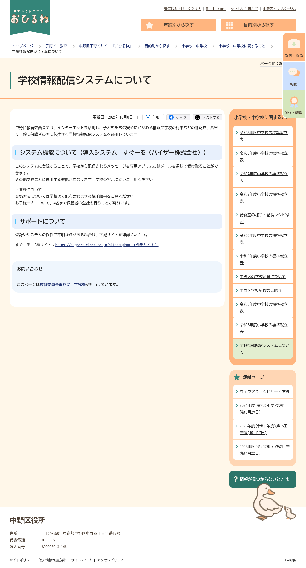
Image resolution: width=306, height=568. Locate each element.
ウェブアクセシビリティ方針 (265, 391)
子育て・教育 (56, 46)
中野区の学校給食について (263, 277)
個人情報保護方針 (52, 560)
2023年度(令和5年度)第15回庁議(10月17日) (264, 429)
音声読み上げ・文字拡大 (182, 9)
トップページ (22, 46)
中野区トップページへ (279, 9)
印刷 (156, 117)
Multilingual (216, 9)
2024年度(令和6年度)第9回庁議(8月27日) (265, 409)
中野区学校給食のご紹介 (261, 290)
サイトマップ (81, 560)
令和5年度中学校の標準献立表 (264, 307)
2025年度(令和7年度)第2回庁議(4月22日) (265, 450)
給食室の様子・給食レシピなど (265, 218)
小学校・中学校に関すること (242, 46)
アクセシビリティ (110, 560)
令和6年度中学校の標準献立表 (264, 239)
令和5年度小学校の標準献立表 (264, 328)
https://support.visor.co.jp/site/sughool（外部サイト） (107, 245)
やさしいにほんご (244, 9)
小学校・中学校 (194, 46)
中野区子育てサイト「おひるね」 (106, 46)
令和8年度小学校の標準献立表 (264, 156)
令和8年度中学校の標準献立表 (264, 136)
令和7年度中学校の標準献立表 (264, 177)
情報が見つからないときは (264, 479)
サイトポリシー (21, 560)
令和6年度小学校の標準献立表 (264, 259)
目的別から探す (157, 46)
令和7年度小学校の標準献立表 (264, 197)
